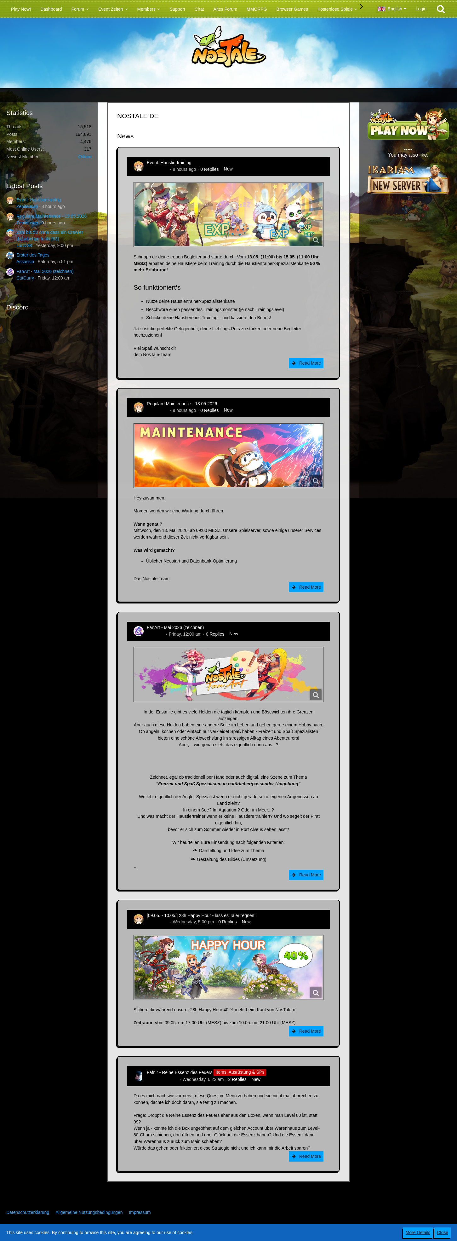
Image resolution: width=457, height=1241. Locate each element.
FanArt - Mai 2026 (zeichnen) (44, 271)
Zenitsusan (27, 206)
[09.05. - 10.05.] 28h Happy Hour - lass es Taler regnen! (201, 915)
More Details (418, 1232)
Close (442, 1232)
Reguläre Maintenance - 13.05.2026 (51, 216)
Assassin (25, 261)
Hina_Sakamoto (162, 1079)
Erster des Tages (32, 254)
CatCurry (25, 277)
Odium (84, 156)
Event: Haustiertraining (38, 199)
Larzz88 (24, 245)
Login (421, 8)
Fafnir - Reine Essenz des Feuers (180, 1072)
